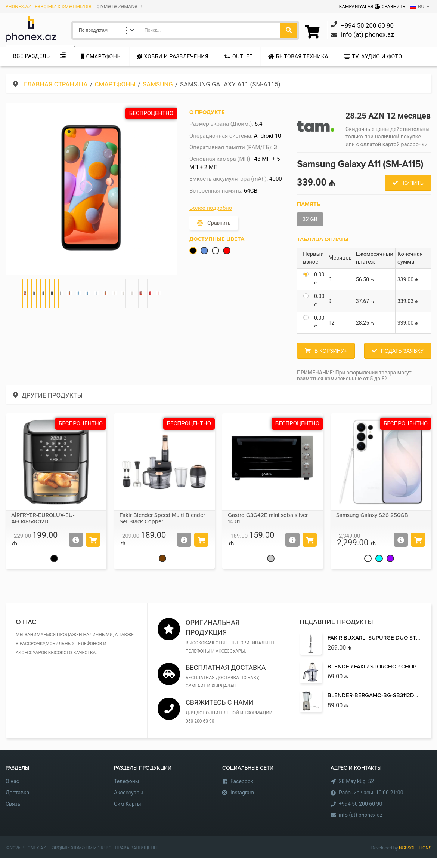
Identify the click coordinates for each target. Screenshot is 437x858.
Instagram (242, 793)
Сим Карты (127, 804)
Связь (13, 804)
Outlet (238, 56)
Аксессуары (128, 793)
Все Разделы (32, 56)
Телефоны (126, 781)
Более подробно (210, 208)
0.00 (319, 278)
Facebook (241, 781)
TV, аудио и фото (373, 56)
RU (417, 6)
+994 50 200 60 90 (360, 804)
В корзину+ (330, 351)
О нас (12, 781)
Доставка (17, 793)
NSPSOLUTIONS (415, 848)
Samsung (158, 84)
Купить (413, 183)
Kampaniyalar (357, 6)
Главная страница (55, 84)
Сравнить (390, 6)
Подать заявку (402, 351)
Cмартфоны (101, 56)
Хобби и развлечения (172, 56)
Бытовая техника (298, 56)
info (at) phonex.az (360, 815)
